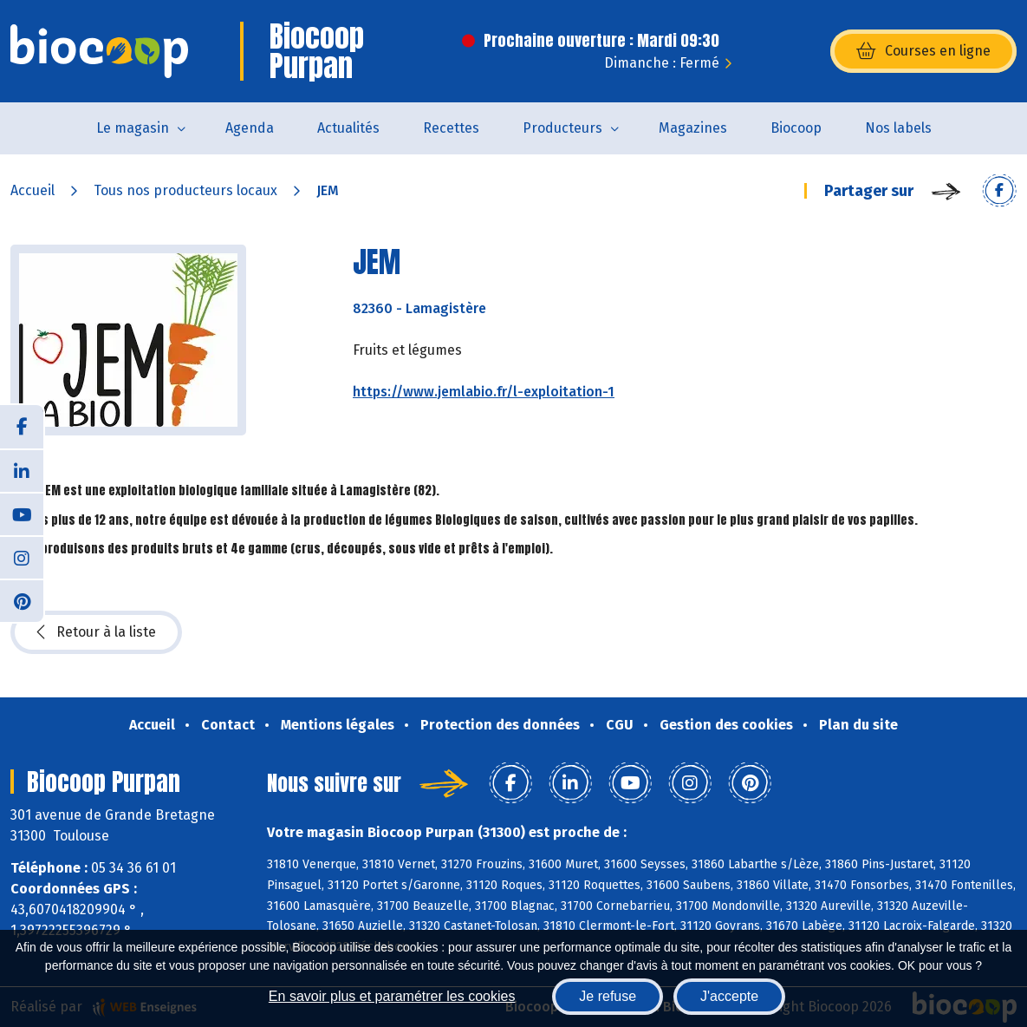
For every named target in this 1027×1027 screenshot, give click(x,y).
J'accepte (729, 996)
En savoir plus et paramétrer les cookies (392, 996)
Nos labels (898, 128)
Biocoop (796, 128)
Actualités (348, 128)
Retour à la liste (96, 632)
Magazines (693, 128)
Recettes (451, 128)
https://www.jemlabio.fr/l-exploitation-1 (483, 391)
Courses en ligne (923, 51)
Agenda (249, 128)
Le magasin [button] (132, 128)
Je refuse (607, 996)
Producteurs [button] (562, 128)
